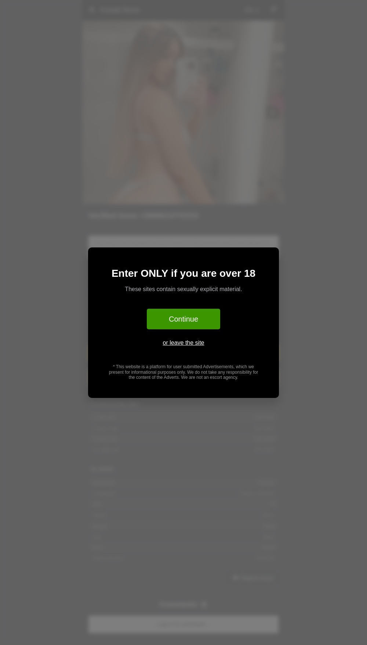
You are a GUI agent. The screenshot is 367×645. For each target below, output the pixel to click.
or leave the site (183, 343)
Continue (183, 319)
